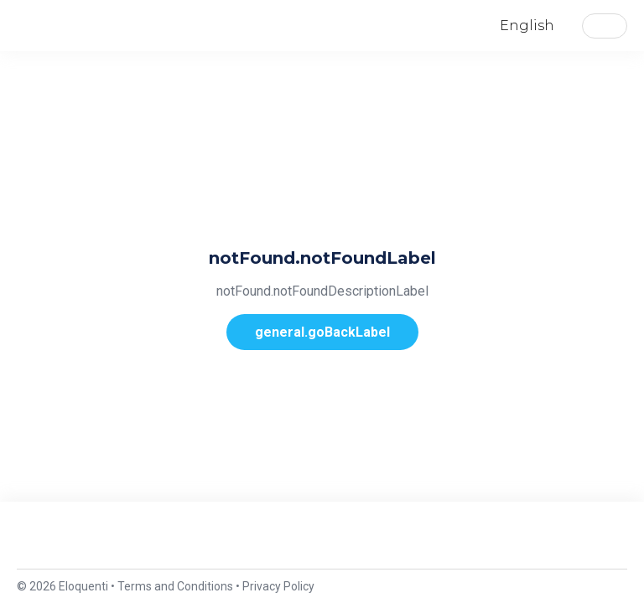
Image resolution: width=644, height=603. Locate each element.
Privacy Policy (278, 586)
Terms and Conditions (175, 586)
